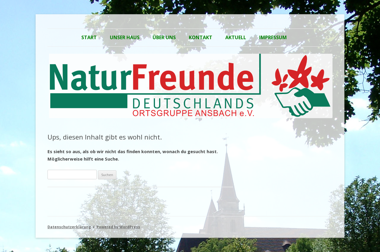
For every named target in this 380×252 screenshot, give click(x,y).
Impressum (273, 37)
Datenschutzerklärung (69, 226)
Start (89, 37)
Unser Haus (125, 37)
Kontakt (200, 37)
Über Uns (164, 37)
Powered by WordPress (118, 226)
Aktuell (235, 37)
